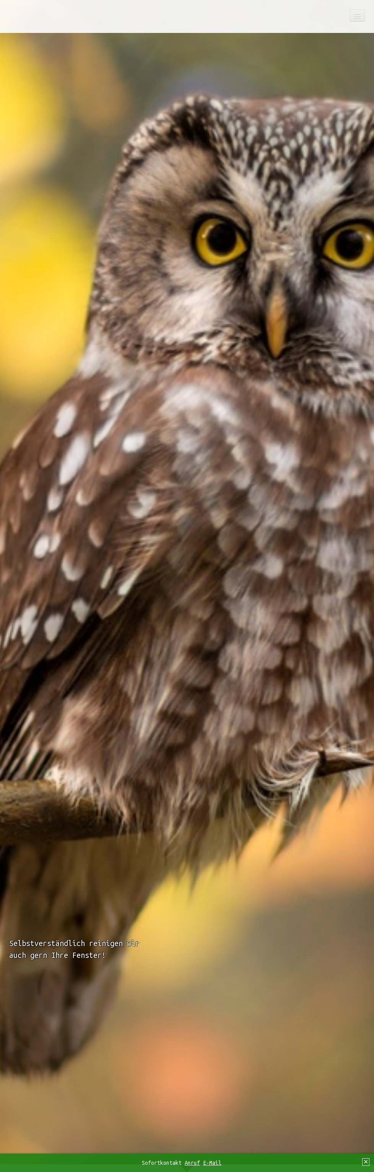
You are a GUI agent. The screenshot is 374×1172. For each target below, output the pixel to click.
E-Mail (212, 1163)
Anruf (192, 1163)
